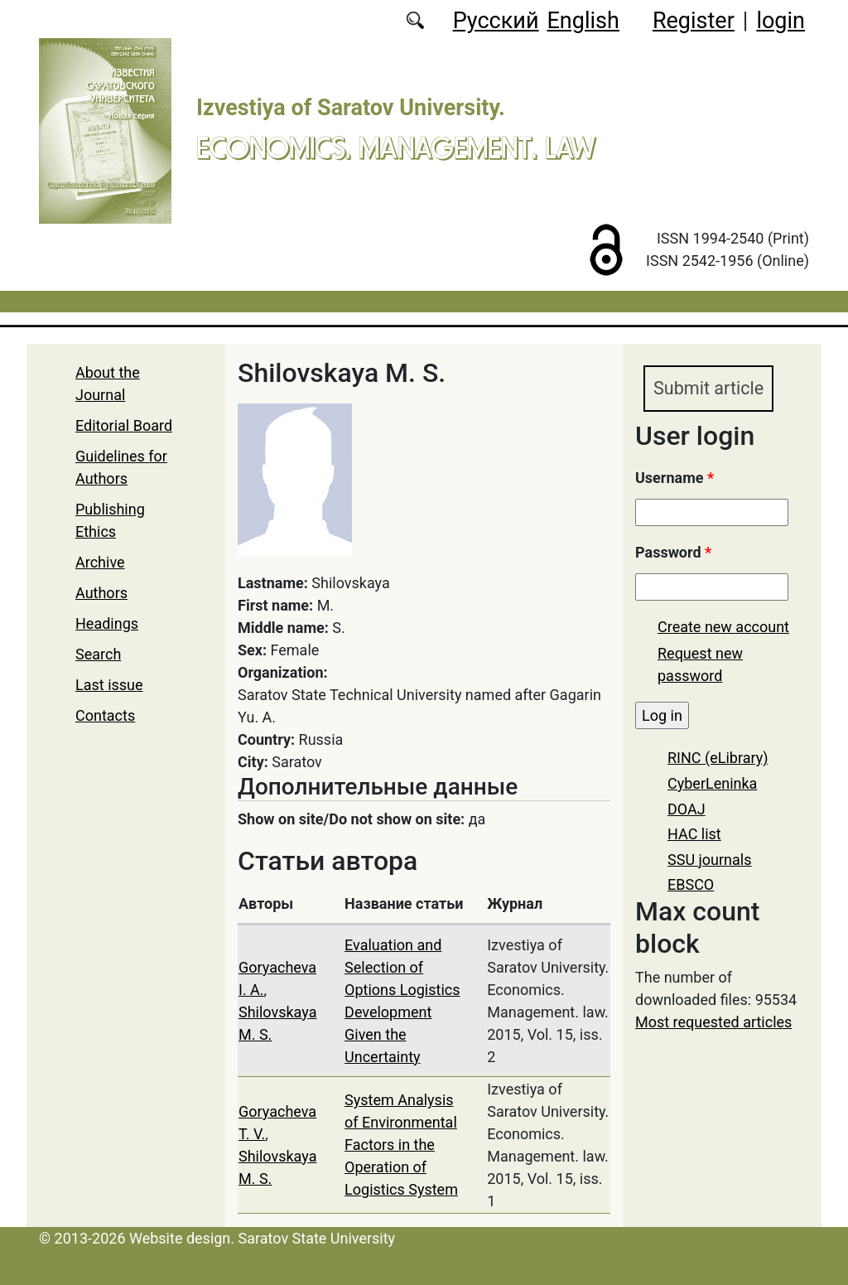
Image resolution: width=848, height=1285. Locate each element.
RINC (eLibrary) (717, 757)
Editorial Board (123, 425)
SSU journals (709, 859)
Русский (496, 20)
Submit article (708, 388)
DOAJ (686, 809)
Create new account (723, 626)
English (583, 20)
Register (694, 20)
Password (673, 552)
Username (674, 477)
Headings (106, 623)
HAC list (694, 834)
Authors (101, 592)
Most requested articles (713, 1022)
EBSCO (690, 884)
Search (98, 654)
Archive (100, 562)
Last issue (109, 684)
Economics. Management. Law (395, 147)
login (780, 20)
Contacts (105, 715)
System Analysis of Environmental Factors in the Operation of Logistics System (401, 1144)
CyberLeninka (712, 783)
